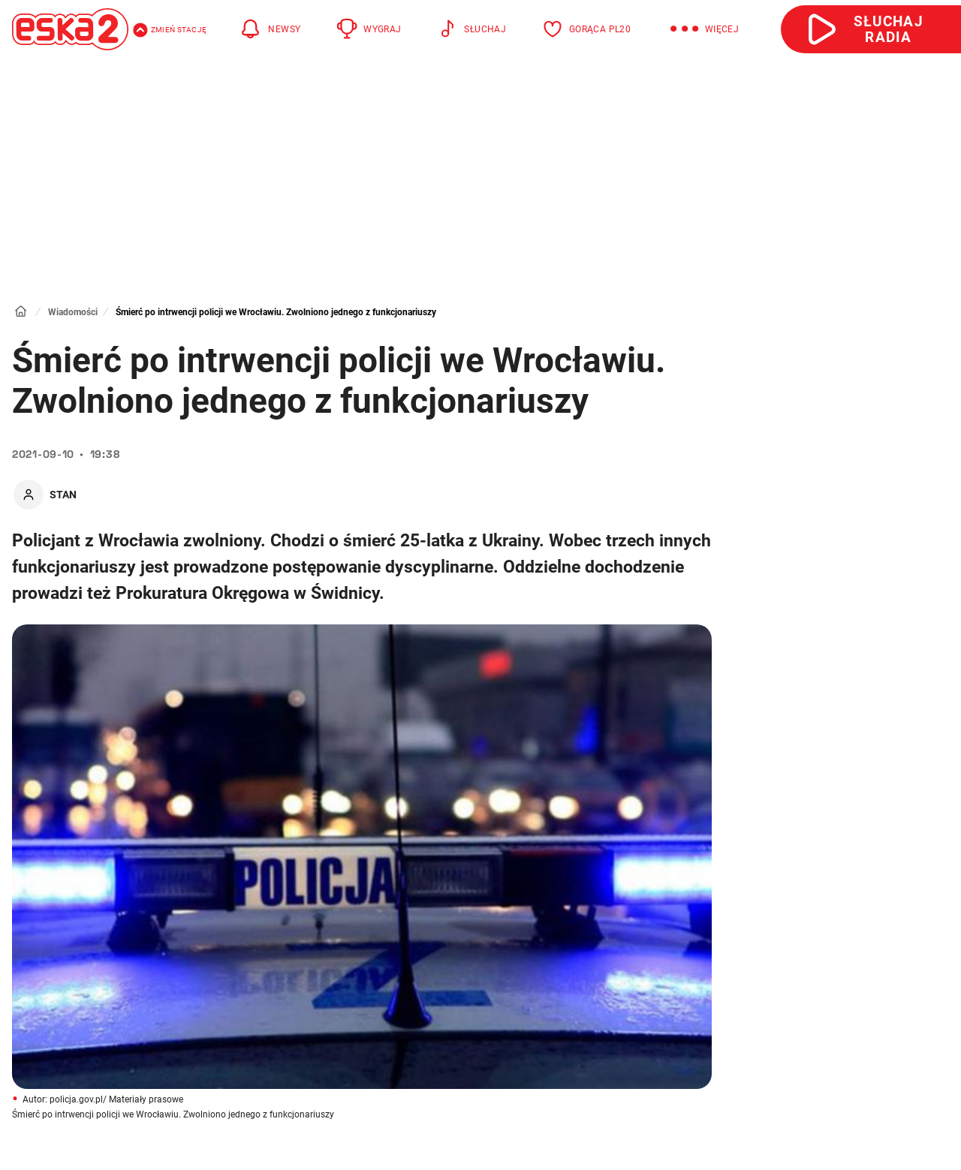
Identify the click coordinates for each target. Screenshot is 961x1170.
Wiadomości (73, 312)
